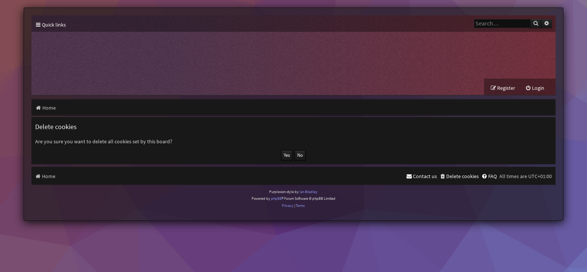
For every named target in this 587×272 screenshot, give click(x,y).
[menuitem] (534, 88)
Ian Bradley (308, 191)
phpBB (276, 198)
